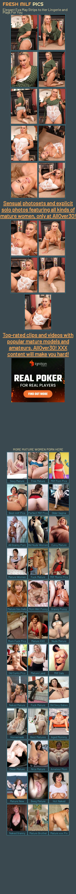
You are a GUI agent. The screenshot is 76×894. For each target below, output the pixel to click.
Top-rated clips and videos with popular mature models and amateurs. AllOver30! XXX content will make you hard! (38, 344)
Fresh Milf (23, 4)
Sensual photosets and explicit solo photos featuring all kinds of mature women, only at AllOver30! (38, 209)
